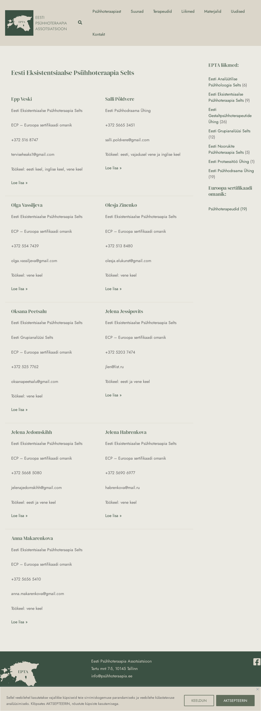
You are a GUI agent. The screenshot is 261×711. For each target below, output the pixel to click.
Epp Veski (21, 99)
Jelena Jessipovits (124, 311)
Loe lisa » (19, 182)
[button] (80, 23)
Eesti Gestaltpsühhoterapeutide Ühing (230, 116)
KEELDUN (199, 700)
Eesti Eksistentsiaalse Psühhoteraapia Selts (226, 97)
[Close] (257, 689)
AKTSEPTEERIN (235, 700)
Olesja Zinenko (121, 205)
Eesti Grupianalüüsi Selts (229, 131)
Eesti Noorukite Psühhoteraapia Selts (226, 149)
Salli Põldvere (119, 99)
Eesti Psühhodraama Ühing (231, 171)
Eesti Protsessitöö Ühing (228, 161)
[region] (130, 699)
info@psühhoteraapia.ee (111, 676)
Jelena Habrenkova (126, 432)
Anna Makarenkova (32, 538)
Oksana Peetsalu (29, 311)
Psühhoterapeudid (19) (227, 209)
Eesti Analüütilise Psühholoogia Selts (224, 82)
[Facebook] (257, 662)
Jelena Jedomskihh (31, 432)
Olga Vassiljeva (27, 205)
